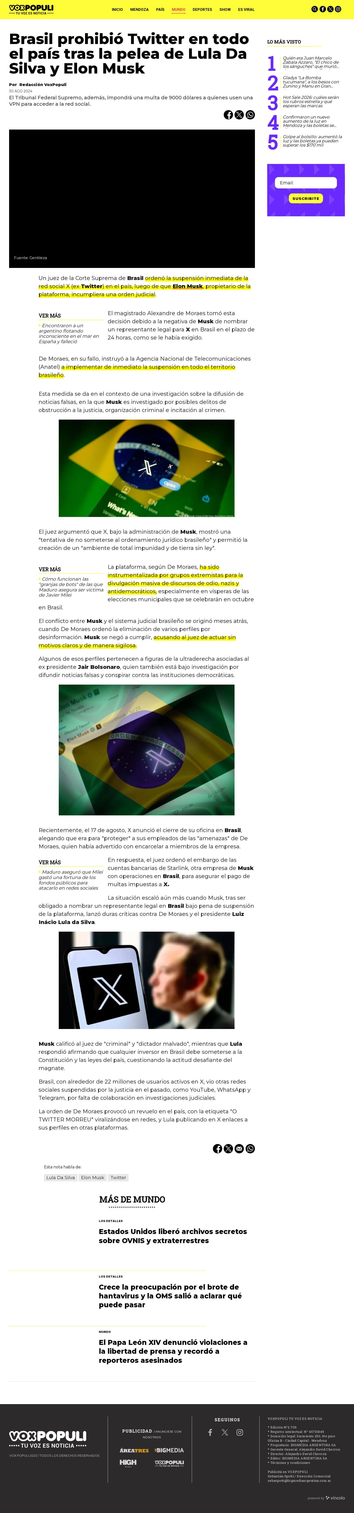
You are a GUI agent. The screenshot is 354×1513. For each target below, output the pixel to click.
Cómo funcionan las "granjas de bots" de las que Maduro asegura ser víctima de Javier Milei (71, 587)
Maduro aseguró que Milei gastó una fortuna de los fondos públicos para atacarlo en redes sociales (71, 880)
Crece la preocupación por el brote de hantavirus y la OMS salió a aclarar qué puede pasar (170, 1296)
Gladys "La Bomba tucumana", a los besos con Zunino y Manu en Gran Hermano (311, 84)
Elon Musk (188, 286)
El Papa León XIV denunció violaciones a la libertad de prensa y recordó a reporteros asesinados (173, 1351)
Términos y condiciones (290, 1462)
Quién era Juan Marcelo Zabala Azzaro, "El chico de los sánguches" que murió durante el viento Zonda (311, 64)
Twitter (118, 1177)
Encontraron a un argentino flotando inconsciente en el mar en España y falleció (69, 333)
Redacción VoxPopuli (43, 84)
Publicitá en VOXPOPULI (288, 1471)
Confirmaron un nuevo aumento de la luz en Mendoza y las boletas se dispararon (308, 123)
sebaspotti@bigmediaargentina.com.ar (299, 1480)
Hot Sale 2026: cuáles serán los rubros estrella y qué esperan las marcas (311, 101)
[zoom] (132, 199)
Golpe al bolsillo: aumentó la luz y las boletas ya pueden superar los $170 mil (312, 140)
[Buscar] (315, 9)
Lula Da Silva (60, 1177)
